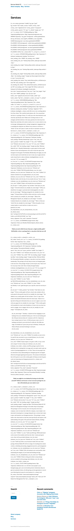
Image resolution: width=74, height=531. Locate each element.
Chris (38, 492)
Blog (22, 6)
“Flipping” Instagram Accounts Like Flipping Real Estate (47, 493)
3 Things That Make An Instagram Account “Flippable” (48, 502)
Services (27, 6)
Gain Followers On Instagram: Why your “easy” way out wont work (48, 498)
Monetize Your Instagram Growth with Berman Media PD (46, 507)
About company (15, 6)
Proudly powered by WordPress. (24, 526)
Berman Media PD (16, 4)
